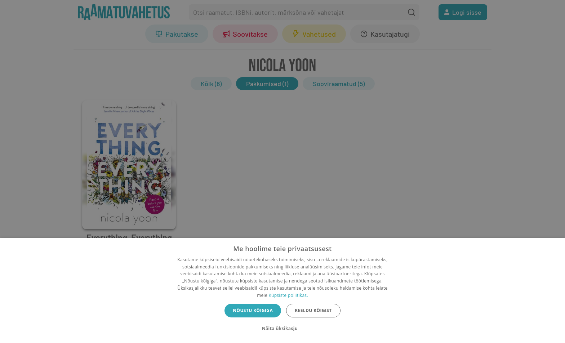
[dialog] (282, 290)
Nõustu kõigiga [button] (253, 310)
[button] (282, 328)
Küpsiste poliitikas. (288, 295)
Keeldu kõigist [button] (313, 310)
